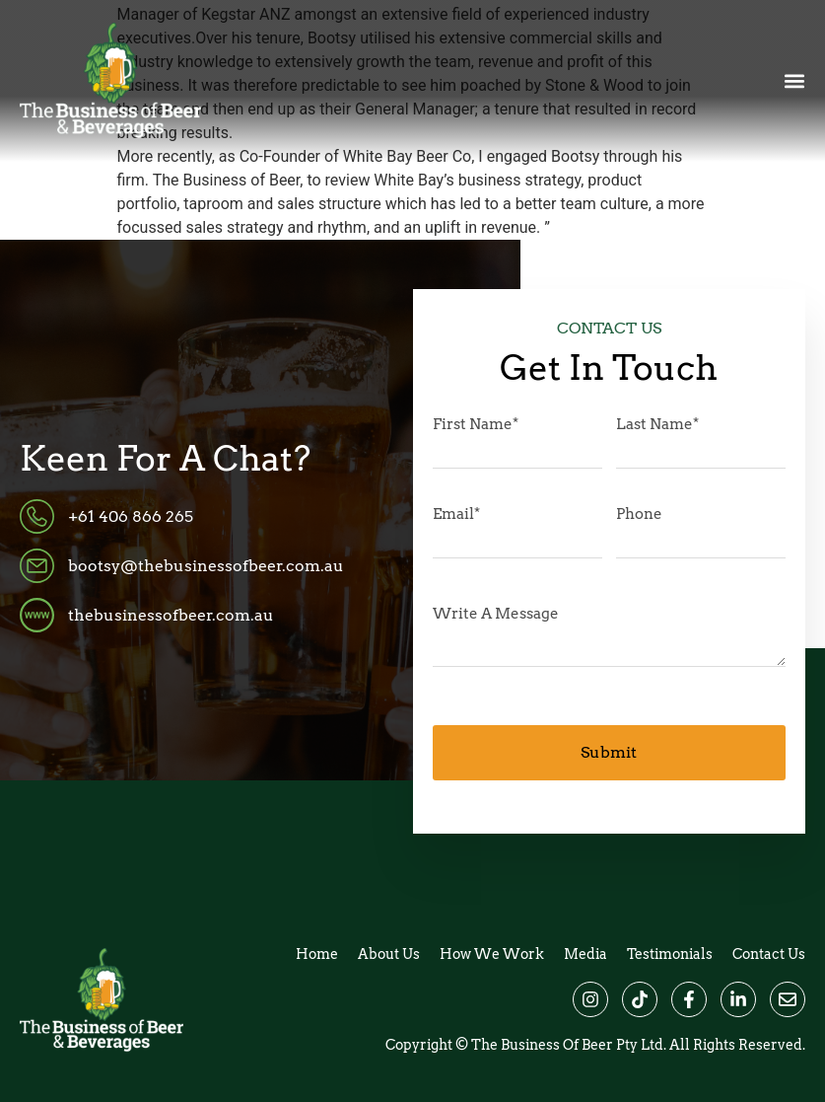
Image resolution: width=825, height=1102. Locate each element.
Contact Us (768, 954)
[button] (794, 81)
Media (585, 954)
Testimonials (670, 954)
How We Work (492, 954)
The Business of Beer (542, 1045)
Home (317, 954)
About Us (389, 954)
